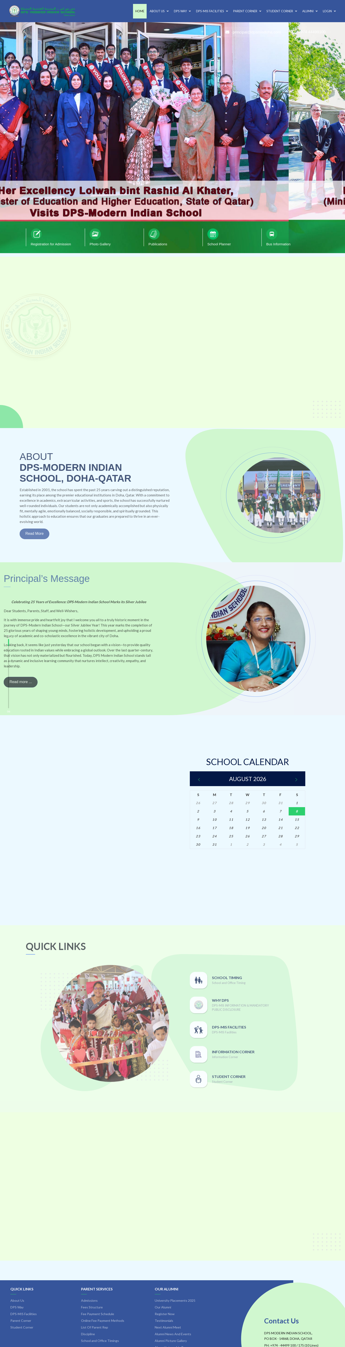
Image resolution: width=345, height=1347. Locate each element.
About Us (159, 11)
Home (139, 11)
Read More (18, 533)
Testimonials (164, 1321)
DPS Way (182, 11)
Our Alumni (166, 1289)
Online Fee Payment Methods (102, 1321)
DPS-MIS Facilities (212, 11)
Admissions (89, 1300)
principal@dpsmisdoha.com (253, 32)
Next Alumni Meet (168, 1327)
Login (329, 11)
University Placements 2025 (175, 1300)
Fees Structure (92, 1307)
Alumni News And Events (173, 1334)
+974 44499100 (308, 31)
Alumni (310, 11)
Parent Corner (247, 11)
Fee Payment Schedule (97, 1314)
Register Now (165, 1314)
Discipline (88, 1334)
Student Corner (281, 11)
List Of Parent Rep (94, 1327)
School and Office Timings (100, 1341)
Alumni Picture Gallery (171, 1341)
